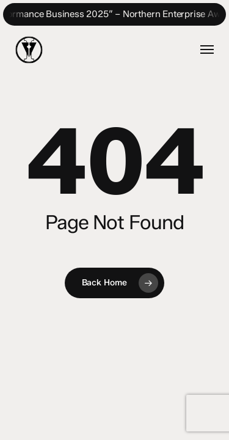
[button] (207, 49)
